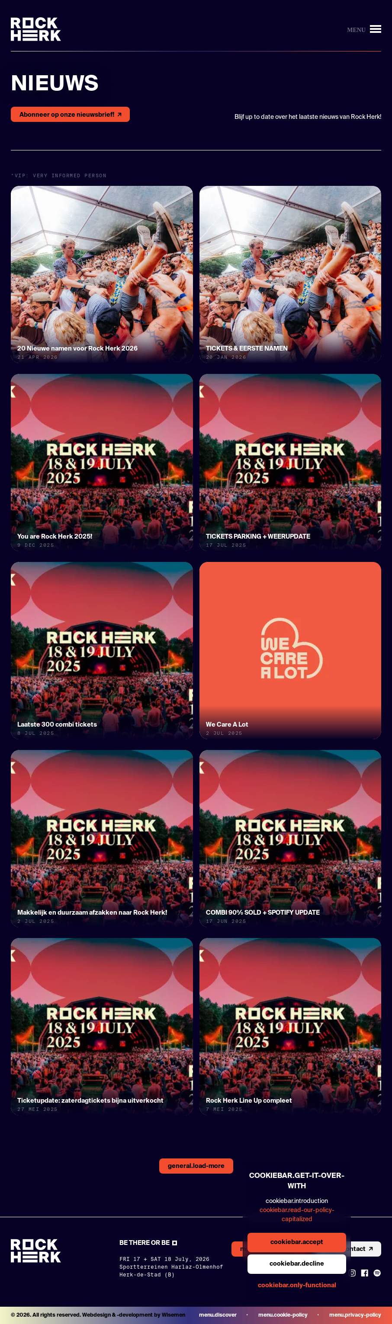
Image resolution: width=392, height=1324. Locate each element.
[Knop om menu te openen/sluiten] (364, 29)
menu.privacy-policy (355, 1315)
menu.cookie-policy (283, 1315)
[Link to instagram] (352, 1273)
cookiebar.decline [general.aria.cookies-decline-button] (297, 1264)
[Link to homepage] (36, 29)
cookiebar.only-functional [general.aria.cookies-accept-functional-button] (297, 1286)
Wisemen (173, 1315)
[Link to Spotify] (377, 1273)
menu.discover (218, 1315)
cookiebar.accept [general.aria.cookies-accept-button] (296, 1242)
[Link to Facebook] (364, 1273)
